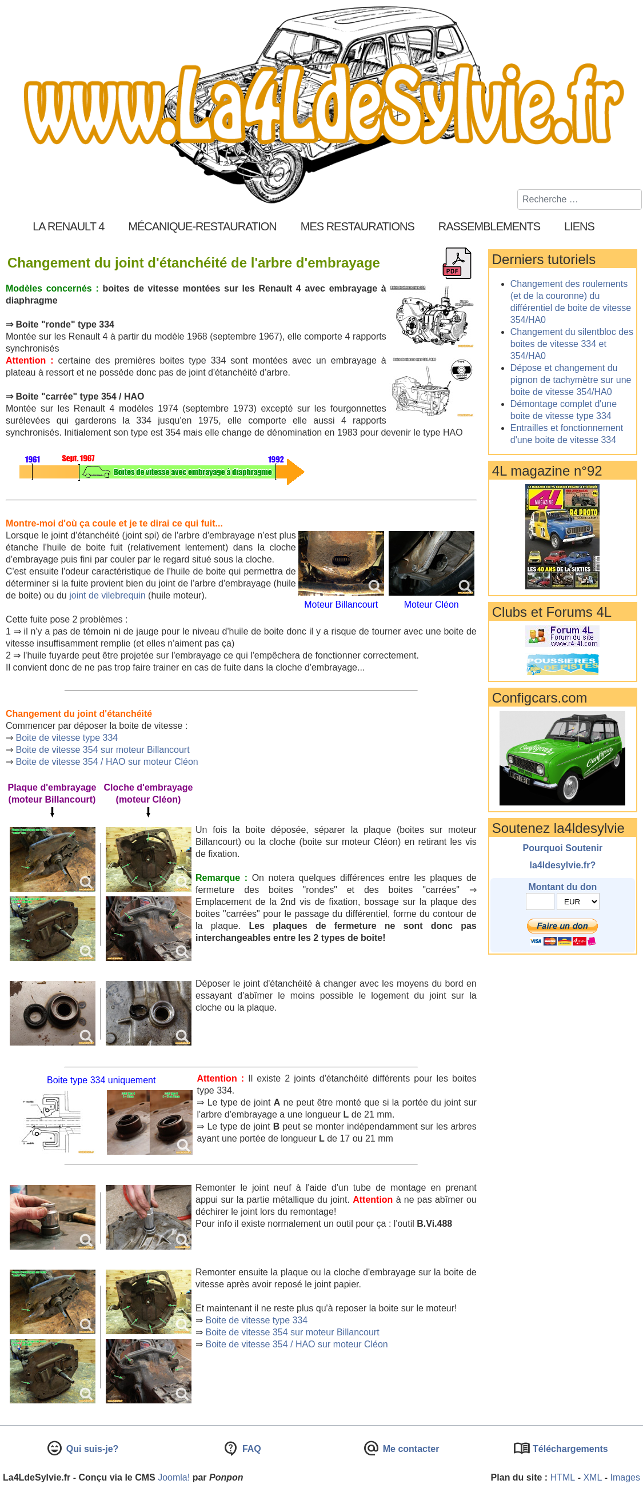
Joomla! (174, 1477)
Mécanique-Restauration (202, 226)
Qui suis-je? (90, 1449)
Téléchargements (569, 1449)
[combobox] (579, 199)
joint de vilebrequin (107, 595)
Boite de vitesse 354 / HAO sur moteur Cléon (106, 762)
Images (625, 1477)
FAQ (250, 1449)
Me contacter (409, 1449)
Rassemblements (489, 226)
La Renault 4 (68, 226)
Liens (579, 226)
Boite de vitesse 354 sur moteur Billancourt (102, 750)
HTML (563, 1477)
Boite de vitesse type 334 (66, 738)
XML (592, 1477)
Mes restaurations (357, 226)
